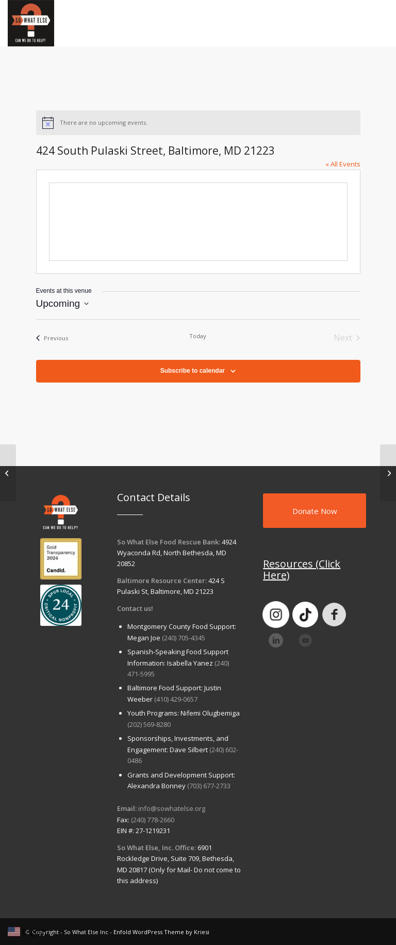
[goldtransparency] (60, 558)
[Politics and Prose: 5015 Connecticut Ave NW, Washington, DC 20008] (8, 472)
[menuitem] (374, 23)
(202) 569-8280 (149, 724)
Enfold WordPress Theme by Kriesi (161, 932)
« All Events (342, 164)
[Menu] (374, 23)
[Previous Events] (52, 337)
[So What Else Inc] (31, 23)
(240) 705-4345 (183, 637)
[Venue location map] (198, 221)
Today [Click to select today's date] (197, 336)
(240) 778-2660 (152, 819)
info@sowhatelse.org (171, 808)
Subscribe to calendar (192, 370)
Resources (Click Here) (301, 569)
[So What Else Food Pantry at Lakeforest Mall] (388, 472)
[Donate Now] (314, 510)
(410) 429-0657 (175, 699)
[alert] (198, 122)
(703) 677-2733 (208, 785)
